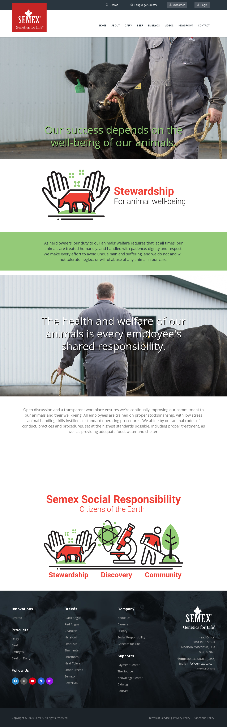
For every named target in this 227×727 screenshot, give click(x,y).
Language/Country (143, 5)
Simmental (72, 650)
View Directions (206, 668)
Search (112, 5)
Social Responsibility (131, 637)
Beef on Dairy (21, 658)
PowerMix (71, 683)
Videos (169, 22)
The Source (125, 671)
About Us (123, 618)
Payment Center (128, 665)
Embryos (154, 22)
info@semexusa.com (201, 664)
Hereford (71, 637)
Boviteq (17, 618)
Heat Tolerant (74, 663)
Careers (122, 624)
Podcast (122, 691)
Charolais (71, 631)
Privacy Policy (181, 718)
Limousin (71, 644)
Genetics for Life (128, 644)
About (115, 22)
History (122, 631)
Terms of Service (159, 718)
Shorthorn (72, 657)
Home (102, 22)
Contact (204, 22)
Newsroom (186, 22)
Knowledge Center (129, 678)
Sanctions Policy (204, 718)
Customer (177, 5)
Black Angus (73, 618)
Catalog (122, 684)
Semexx (70, 676)
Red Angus (72, 624)
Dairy (128, 22)
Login (202, 5)
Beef (140, 22)
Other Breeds (74, 670)
